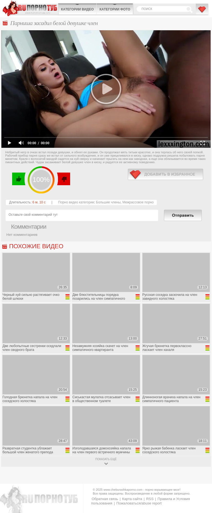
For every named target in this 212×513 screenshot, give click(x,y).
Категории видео (77, 9)
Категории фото (114, 9)
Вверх (201, 482)
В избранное (202, 12)
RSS (149, 499)
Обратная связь (105, 499)
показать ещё (105, 459)
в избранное (165, 174)
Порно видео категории (76, 202)
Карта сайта (132, 499)
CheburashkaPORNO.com (30, 8)
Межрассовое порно (137, 202)
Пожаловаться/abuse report (138, 503)
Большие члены (108, 202)
